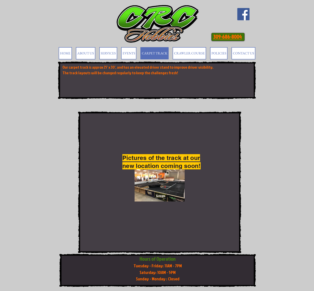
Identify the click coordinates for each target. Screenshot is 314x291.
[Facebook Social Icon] (243, 14)
